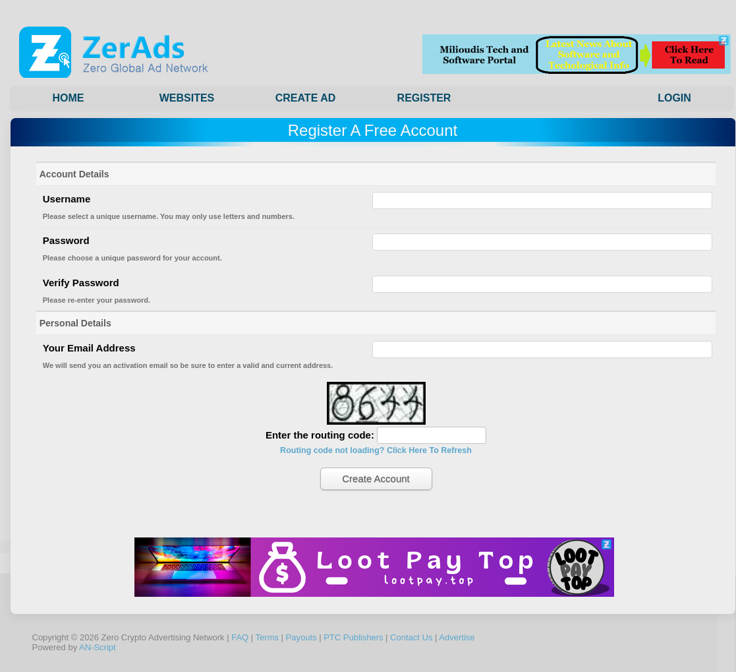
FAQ (239, 637)
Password (66, 240)
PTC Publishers (353, 637)
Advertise (456, 637)
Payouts (301, 637)
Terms (267, 637)
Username (67, 198)
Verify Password (81, 282)
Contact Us (411, 637)
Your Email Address (89, 347)
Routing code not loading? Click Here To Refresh (376, 450)
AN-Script (97, 647)
